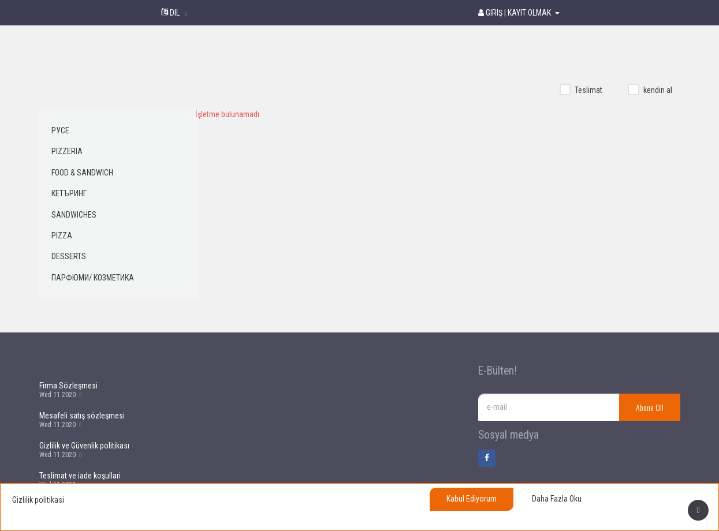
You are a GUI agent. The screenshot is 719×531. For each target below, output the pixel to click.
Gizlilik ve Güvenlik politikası (84, 445)
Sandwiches (73, 214)
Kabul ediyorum (471, 498)
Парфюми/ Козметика (92, 277)
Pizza (61, 235)
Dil (171, 12)
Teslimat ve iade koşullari (80, 475)
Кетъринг (69, 193)
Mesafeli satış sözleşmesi (82, 415)
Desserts (68, 256)
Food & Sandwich (82, 172)
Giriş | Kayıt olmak (515, 12)
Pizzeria (67, 151)
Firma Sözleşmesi (68, 385)
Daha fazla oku (557, 498)
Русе (60, 130)
